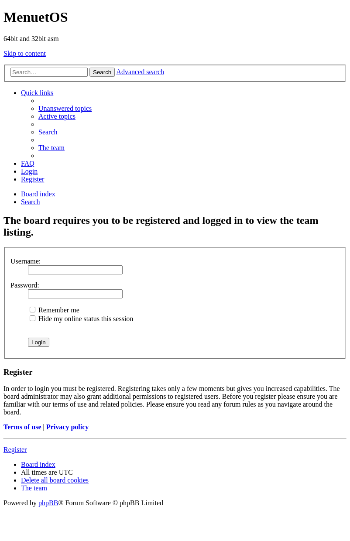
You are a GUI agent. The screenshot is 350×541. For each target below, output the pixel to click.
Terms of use (22, 427)
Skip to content (24, 53)
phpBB (48, 503)
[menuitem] (65, 108)
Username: (25, 261)
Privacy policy (67, 427)
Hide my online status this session (81, 318)
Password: (24, 285)
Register (15, 449)
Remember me (54, 310)
